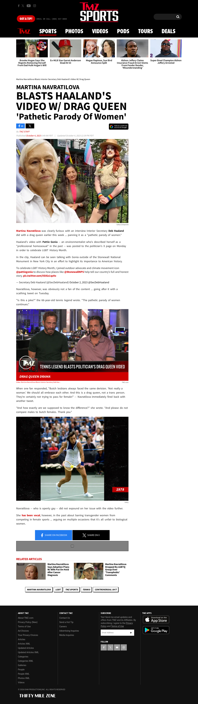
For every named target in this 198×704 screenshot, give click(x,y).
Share (53, 535)
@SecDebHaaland (98, 282)
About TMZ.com (25, 618)
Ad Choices (23, 631)
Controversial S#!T (106, 589)
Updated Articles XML (28, 652)
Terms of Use (24, 626)
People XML (23, 674)
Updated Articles (26, 648)
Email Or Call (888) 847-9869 (52, 19)
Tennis (86, 589)
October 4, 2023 (33, 135)
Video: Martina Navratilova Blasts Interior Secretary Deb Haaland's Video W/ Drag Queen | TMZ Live (38, 382)
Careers (63, 626)
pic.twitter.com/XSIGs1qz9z (39, 275)
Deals (168, 31)
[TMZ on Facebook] (18, 6)
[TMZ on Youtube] (28, 6)
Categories (23, 656)
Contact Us (64, 618)
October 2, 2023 (78, 282)
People (21, 669)
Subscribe (131, 633)
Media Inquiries (66, 635)
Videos (100, 31)
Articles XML (24, 643)
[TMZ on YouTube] (117, 647)
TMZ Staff (24, 131)
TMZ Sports (71, 589)
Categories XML (25, 661)
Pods (123, 31)
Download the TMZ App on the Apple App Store (156, 619)
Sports (47, 31)
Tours (145, 31)
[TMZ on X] (23, 6)
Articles (21, 639)
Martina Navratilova (39, 589)
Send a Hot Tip (66, 622)
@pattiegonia (24, 272)
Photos (74, 31)
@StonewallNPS (74, 272)
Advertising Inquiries (69, 631)
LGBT (58, 589)
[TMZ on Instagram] (34, 5)
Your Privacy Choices (28, 635)
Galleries (22, 665)
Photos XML (24, 678)
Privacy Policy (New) (27, 622)
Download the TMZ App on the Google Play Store (156, 630)
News (24, 31)
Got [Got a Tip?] (26, 19)
